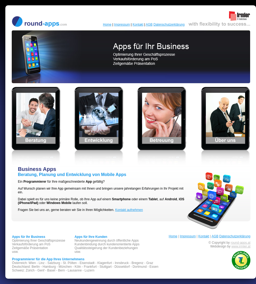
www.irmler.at (240, 246)
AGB (149, 24)
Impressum (122, 24)
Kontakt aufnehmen (129, 210)
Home (107, 24)
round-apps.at (240, 243)
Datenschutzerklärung (169, 24)
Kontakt (138, 24)
